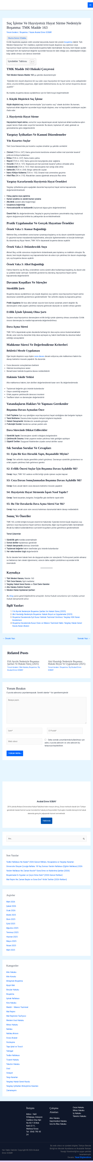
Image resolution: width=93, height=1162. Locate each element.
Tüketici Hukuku (13, 1064)
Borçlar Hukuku (12, 990)
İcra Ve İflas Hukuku (58, 1124)
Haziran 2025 (12, 937)
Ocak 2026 (10, 910)
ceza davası (39, 356)
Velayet (9, 1073)
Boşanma (23, 32)
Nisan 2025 (11, 945)
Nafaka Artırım (12, 1033)
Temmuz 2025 (12, 932)
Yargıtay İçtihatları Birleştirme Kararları (22, 1086)
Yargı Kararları (12, 1077)
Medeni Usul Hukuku (15, 1020)
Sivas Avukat (11, 1038)
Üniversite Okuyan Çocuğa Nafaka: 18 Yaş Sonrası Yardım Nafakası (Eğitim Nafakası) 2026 (44, 866)
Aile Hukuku (23, 667)
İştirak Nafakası (12, 998)
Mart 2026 (10, 902)
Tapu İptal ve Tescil (14, 1046)
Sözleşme (10, 1042)
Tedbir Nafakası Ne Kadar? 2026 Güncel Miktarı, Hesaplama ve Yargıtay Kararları (40, 862)
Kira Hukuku (11, 1003)
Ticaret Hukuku (12, 1060)
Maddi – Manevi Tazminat (17, 1007)
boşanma (68, 42)
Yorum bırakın (12, 32)
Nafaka (9, 1029)
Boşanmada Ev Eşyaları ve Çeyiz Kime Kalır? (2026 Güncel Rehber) (34, 875)
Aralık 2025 (11, 915)
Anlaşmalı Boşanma (14, 981)
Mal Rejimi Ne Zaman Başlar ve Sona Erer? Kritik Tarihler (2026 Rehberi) (36, 879)
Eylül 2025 (10, 923)
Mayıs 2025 (11, 941)
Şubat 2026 (11, 906)
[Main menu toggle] (90, 5)
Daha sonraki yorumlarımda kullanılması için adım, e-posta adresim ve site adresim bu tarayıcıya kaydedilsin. (65, 743)
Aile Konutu (11, 976)
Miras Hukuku (12, 1025)
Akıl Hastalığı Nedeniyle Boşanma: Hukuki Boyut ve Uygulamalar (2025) (42, 614)
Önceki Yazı (9, 638)
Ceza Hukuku (78, 1107)
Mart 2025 (10, 950)
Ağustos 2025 (12, 928)
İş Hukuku (77, 1113)
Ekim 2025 (10, 919)
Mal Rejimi (10, 1011)
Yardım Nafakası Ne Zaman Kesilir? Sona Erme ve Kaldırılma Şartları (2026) (38, 871)
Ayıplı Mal (10, 985)
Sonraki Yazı (84, 638)
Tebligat (9, 1051)
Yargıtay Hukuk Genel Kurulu (18, 1081)
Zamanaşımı (11, 1090)
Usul (8, 1068)
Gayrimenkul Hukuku (58, 1121)
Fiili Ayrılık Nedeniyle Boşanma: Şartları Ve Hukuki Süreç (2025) (39, 611)
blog (11, 596)
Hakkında (46, 821)
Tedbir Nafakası (13, 1055)
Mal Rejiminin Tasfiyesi (16, 1016)
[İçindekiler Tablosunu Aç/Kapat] (31, 62)
